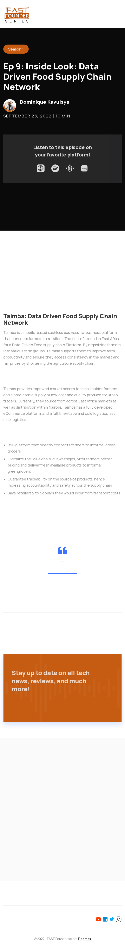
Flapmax (84, 939)
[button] (119, 13)
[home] (16, 14)
